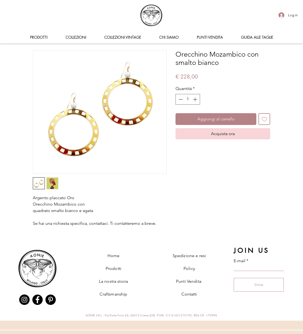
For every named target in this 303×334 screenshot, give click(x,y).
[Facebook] (37, 299)
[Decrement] (180, 99)
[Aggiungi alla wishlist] (264, 119)
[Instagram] (24, 299)
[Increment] (195, 99)
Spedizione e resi (189, 255)
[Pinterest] (50, 299)
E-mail (239, 261)
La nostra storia (113, 281)
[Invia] (259, 285)
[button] (39, 37)
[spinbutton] (188, 99)
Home (113, 255)
